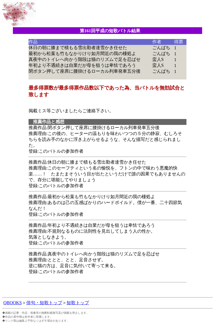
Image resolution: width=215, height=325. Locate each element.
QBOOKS (12, 302)
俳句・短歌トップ (44, 302)
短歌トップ (78, 302)
